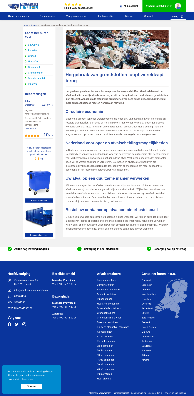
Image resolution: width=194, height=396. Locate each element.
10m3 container (105, 355)
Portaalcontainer (106, 341)
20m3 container (105, 364)
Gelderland (147, 308)
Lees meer (28, 379)
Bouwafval (33, 44)
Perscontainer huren (39, 235)
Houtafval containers (108, 303)
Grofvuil (32, 55)
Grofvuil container (106, 294)
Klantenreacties (105, 16)
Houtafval (33, 61)
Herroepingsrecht (121, 393)
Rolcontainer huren (39, 200)
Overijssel (147, 303)
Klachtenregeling (138, 393)
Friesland (146, 280)
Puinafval (33, 50)
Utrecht (145, 313)
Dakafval (32, 84)
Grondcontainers (106, 312)
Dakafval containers (107, 322)
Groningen (147, 285)
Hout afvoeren (104, 378)
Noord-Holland (149, 294)
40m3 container (105, 369)
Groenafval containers (109, 308)
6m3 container (105, 350)
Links (159, 393)
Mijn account (129, 6)
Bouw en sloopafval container (113, 327)
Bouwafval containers (108, 289)
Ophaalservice (47, 16)
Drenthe (146, 289)
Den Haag (147, 346)
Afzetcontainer (105, 336)
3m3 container (105, 345)
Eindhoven (147, 350)
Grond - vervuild (36, 78)
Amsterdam (148, 336)
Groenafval (34, 67)
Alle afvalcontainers (18, 16)
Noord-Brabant (149, 327)
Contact (148, 16)
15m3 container (105, 359)
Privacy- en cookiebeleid (175, 393)
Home (25, 25)
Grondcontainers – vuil (109, 317)
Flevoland (146, 299)
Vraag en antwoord (76, 16)
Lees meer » (30, 128)
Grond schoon (35, 72)
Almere (145, 360)
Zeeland (146, 322)
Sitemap (152, 393)
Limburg (146, 331)
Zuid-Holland (148, 317)
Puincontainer (104, 299)
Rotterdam (147, 341)
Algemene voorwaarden (100, 393)
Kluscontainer (104, 331)
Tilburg (145, 355)
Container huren (105, 284)
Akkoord (32, 386)
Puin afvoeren (104, 373)
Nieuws (129, 16)
